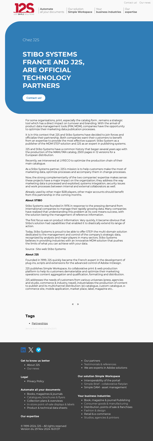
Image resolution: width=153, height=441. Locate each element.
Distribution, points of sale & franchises (108, 407)
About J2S (33, 364)
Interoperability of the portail (102, 380)
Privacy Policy (35, 381)
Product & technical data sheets (47, 407)
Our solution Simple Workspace (99, 376)
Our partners (92, 360)
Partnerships (40, 323)
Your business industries (94, 395)
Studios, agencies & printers (101, 417)
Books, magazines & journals (45, 393)
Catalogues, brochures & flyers (46, 397)
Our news (144, 2)
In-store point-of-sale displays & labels (50, 404)
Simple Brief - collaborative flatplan (106, 383)
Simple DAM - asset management (105, 387)
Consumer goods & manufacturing (106, 403)
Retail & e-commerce (97, 413)
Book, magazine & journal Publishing (107, 400)
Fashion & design (95, 410)
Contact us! (130, 2)
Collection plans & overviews (45, 400)
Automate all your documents (40, 389)
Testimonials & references (100, 364)
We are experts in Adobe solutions (105, 367)
